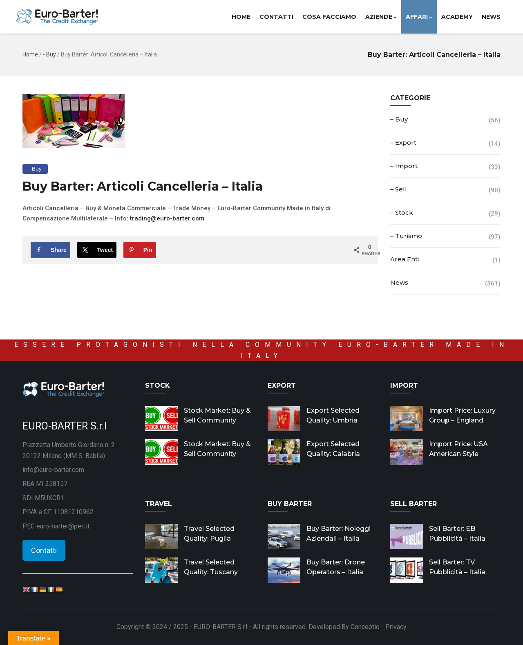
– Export (403, 142)
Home (241, 16)
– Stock (401, 212)
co (195, 218)
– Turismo (406, 236)
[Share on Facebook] (50, 250)
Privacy (396, 627)
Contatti (276, 16)
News (491, 16)
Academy (457, 16)
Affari (419, 16)
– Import (404, 166)
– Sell (398, 189)
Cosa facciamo (329, 16)
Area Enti (404, 259)
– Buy (399, 119)
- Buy (49, 54)
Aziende (381, 16)
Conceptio (365, 627)
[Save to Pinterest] (139, 250)
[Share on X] (97, 250)
